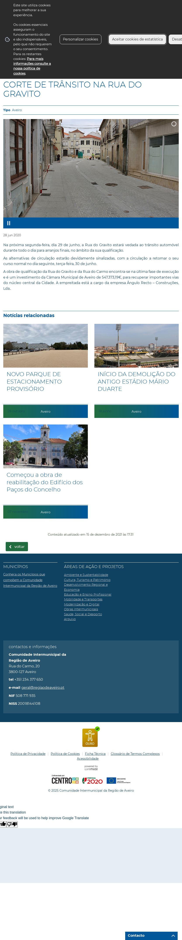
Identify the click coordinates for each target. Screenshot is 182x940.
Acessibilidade (88, 759)
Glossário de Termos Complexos (135, 754)
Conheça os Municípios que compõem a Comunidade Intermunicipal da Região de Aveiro (30, 580)
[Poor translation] (12, 824)
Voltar (19, 547)
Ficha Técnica (95, 754)
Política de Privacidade (27, 754)
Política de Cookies (65, 754)
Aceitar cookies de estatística (137, 39)
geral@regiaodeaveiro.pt (42, 688)
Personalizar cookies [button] (80, 39)
